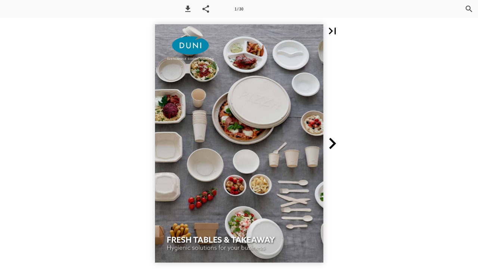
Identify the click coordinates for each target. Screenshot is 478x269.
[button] (188, 9)
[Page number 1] (239, 9)
